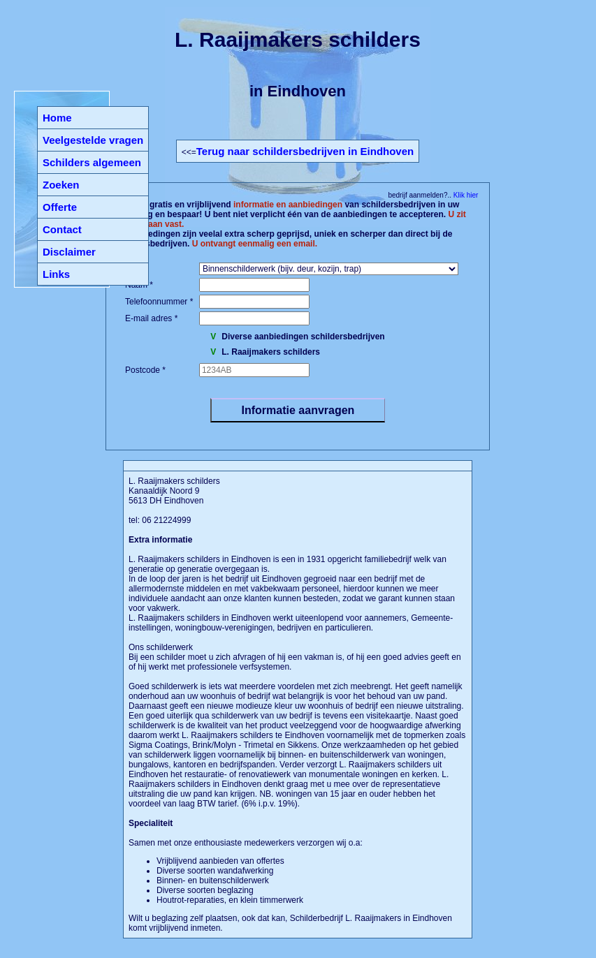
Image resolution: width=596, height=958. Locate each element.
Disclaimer (69, 252)
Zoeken (61, 185)
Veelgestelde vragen (93, 140)
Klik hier (464, 195)
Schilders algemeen (92, 162)
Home (57, 118)
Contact (62, 229)
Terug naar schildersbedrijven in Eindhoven (305, 151)
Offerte (60, 207)
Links (56, 274)
